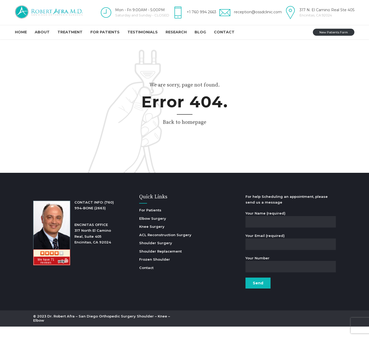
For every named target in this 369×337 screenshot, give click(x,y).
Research (176, 32)
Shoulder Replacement (160, 251)
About (42, 32)
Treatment (70, 32)
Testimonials (142, 32)
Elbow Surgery (152, 218)
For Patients (105, 32)
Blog (200, 32)
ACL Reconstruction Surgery (165, 235)
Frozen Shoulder (154, 259)
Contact (224, 32)
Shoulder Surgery (155, 243)
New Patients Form (333, 32)
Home (21, 32)
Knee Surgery (152, 226)
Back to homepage (184, 122)
